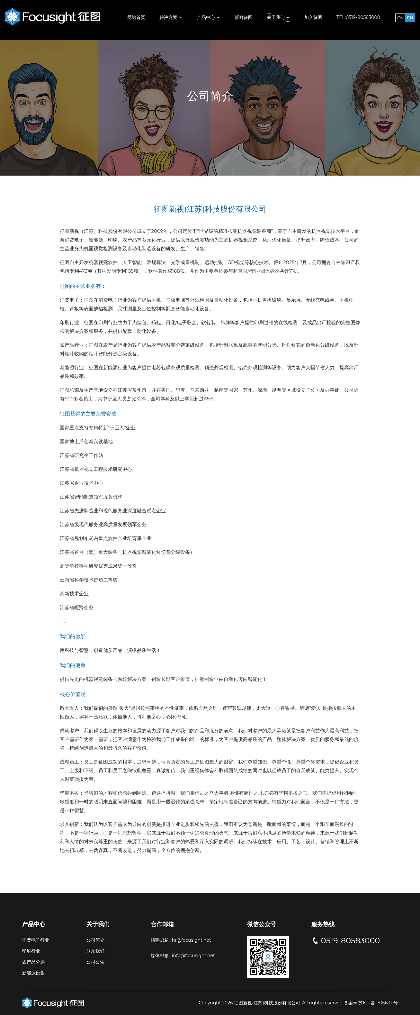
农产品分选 (33, 962)
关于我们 (278, 18)
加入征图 (313, 17)
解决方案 (171, 18)
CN (400, 17)
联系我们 (95, 951)
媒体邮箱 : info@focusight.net (183, 955)
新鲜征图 (244, 17)
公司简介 (95, 940)
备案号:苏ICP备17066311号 (370, 1003)
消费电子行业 (35, 940)
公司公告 (95, 962)
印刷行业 (31, 951)
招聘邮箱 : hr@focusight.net (181, 940)
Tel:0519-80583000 (358, 17)
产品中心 (208, 18)
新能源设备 (33, 973)
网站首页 (136, 17)
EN (410, 17)
